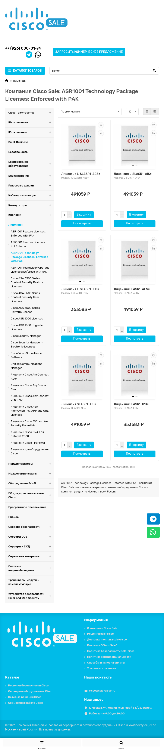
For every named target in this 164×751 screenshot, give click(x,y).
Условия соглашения (101, 668)
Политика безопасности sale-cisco (111, 651)
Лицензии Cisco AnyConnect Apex (29, 376)
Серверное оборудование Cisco (30, 691)
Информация (96, 620)
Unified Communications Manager (26, 366)
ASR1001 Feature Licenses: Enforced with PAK (28, 233)
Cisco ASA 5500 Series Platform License (25, 309)
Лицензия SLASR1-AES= (132, 289)
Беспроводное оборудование (31, 164)
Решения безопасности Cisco (28, 685)
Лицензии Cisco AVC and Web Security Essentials (30, 423)
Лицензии (19, 80)
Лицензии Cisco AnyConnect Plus (29, 387)
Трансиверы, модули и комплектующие (31, 582)
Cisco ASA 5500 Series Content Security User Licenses (25, 297)
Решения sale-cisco (100, 633)
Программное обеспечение (27, 507)
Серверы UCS (31, 536)
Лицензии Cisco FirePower (28, 442)
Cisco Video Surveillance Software (26, 355)
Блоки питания (31, 175)
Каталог (12, 677)
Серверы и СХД (31, 546)
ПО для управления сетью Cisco (31, 495)
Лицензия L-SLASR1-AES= (80, 174)
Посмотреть (82, 223)
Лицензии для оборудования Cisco (30, 451)
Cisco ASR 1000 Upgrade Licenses (27, 327)
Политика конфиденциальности (109, 656)
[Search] (104, 71)
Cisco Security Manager (26, 335)
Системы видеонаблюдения (31, 568)
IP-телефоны (31, 132)
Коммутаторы (31, 205)
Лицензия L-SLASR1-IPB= (80, 289)
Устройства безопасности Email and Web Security (31, 596)
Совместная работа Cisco (25, 702)
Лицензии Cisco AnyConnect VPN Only (29, 398)
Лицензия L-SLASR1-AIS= (133, 174)
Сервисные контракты (31, 556)
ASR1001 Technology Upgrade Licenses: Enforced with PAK (30, 269)
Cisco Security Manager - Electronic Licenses (27, 344)
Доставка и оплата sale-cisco (107, 639)
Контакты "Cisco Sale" (102, 645)
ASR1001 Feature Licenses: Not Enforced (28, 244)
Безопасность (31, 152)
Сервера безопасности (31, 527)
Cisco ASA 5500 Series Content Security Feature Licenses (27, 282)
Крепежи (31, 215)
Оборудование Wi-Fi (31, 483)
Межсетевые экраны (31, 473)
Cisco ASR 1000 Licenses (27, 318)
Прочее (13, 517)
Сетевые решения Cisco (24, 697)
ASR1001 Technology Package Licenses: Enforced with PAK (29, 257)
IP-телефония (31, 122)
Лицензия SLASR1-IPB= (131, 404)
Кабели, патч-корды (31, 195)
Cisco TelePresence (31, 112)
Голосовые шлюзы (31, 185)
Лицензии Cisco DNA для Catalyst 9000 (27, 434)
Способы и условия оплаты (106, 662)
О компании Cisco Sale (102, 628)
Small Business (31, 142)
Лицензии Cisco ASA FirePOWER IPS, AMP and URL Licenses (29, 410)
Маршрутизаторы (31, 464)
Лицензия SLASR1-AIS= (78, 404)
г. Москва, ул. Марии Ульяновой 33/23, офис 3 (120, 707)
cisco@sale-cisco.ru (102, 690)
